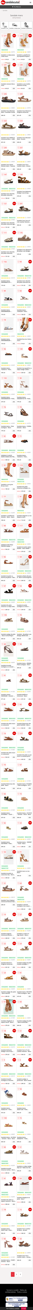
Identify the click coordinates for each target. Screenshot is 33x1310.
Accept (23, 1308)
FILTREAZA (16, 7)
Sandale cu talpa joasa (14, 25)
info (14, 59)
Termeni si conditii (13, 1290)
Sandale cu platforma (26, 25)
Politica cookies (22, 1292)
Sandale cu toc (4, 25)
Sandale (5, 10)
